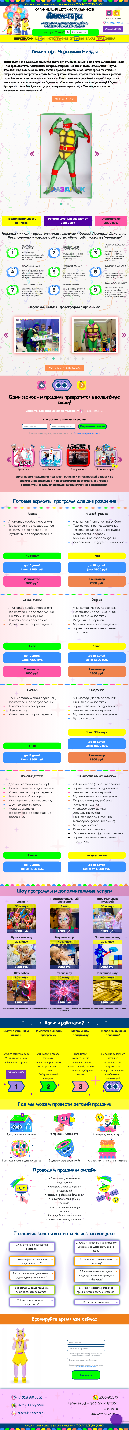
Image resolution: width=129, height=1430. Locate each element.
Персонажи (23, 38)
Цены (40, 38)
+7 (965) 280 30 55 (115, 22)
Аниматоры (64, 16)
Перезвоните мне (92, 425)
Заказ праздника (100, 38)
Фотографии (57, 38)
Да (68, 32)
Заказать (86, 1375)
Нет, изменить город (79, 32)
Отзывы (77, 38)
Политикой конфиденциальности (87, 432)
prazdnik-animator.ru (31, 1412)
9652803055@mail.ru (31, 1404)
